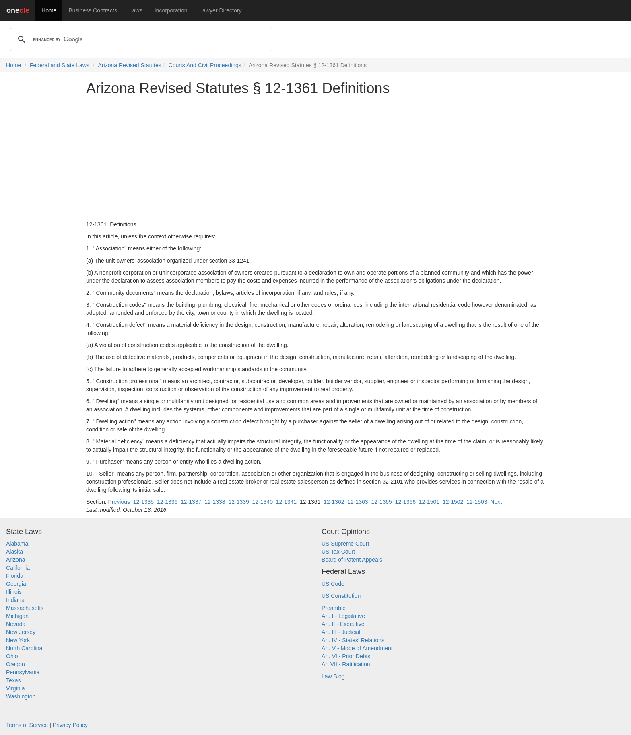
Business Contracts (92, 10)
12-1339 (238, 502)
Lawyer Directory (220, 10)
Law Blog (333, 676)
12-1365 (381, 502)
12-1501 (429, 502)
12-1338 (214, 502)
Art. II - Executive (343, 624)
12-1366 (405, 502)
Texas (13, 680)
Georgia (16, 584)
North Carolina (24, 648)
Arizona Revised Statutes (129, 65)
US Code (333, 584)
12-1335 (143, 502)
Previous (119, 502)
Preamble (334, 608)
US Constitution (341, 596)
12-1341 (286, 502)
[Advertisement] (315, 158)
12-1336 (167, 502)
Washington (20, 696)
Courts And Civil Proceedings (205, 65)
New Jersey (20, 632)
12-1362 (334, 502)
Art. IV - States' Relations (353, 640)
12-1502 (453, 502)
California (18, 568)
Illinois (14, 592)
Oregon (15, 664)
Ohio (12, 656)
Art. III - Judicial (341, 632)
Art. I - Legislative (343, 616)
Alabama (17, 543)
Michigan (17, 616)
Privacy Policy (70, 725)
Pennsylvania (22, 672)
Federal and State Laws (59, 65)
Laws (135, 10)
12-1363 (357, 502)
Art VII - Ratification (346, 664)
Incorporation (171, 10)
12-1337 (191, 502)
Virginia (15, 688)
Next (496, 502)
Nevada (15, 624)
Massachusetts (24, 608)
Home (48, 10)
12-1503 (476, 502)
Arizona (15, 559)
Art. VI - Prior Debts (346, 656)
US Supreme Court (345, 543)
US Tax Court (338, 551)
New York (18, 640)
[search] (140, 39)
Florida (14, 576)
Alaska (14, 551)
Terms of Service (27, 725)
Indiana (15, 600)
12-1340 (262, 502)
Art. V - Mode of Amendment (357, 648)
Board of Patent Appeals (352, 559)
